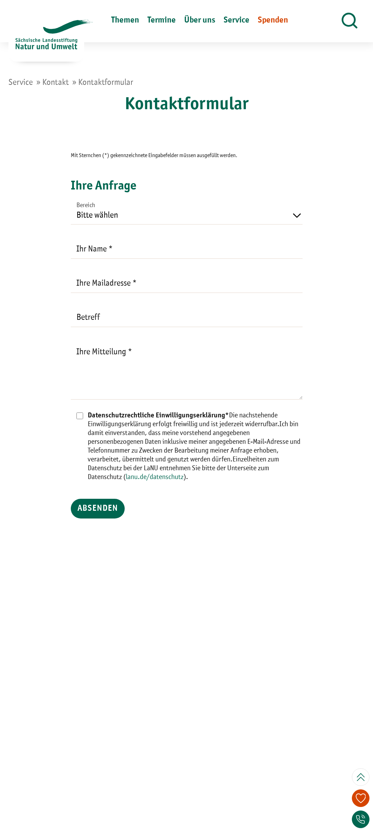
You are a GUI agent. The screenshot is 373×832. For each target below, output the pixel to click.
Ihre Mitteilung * (104, 352)
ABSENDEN (113, 508)
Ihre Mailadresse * (106, 283)
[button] (350, 21)
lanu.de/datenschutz (155, 477)
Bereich (85, 205)
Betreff (88, 317)
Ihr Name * (94, 249)
